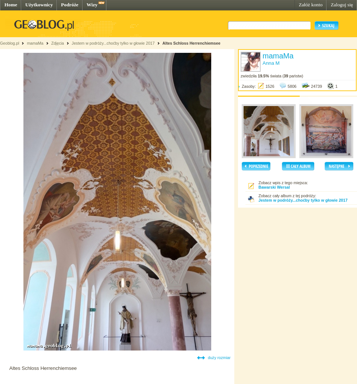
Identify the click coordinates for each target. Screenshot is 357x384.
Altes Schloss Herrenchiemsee (192, 43)
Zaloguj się (342, 4)
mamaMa (35, 43)
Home (10, 4)
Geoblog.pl (9, 43)
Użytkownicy (39, 4)
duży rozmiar (219, 357)
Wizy (92, 4)
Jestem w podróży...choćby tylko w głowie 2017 (113, 43)
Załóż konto (310, 4)
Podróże (69, 4)
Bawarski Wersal (274, 187)
